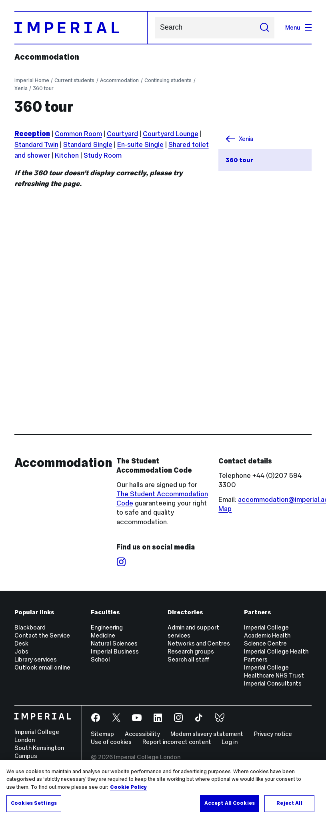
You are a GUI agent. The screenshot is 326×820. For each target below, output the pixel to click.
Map (225, 508)
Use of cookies (111, 742)
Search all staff (188, 659)
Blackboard (30, 627)
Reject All (289, 803)
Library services (35, 659)
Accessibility (142, 734)
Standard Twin (36, 144)
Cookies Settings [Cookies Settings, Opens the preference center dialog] (34, 803)
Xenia (21, 88)
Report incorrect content (176, 742)
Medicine (103, 635)
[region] (163, 790)
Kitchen (67, 155)
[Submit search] (264, 27)
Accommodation (46, 57)
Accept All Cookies (229, 803)
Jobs (21, 651)
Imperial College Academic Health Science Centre (267, 635)
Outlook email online (42, 667)
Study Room (103, 155)
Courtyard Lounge (170, 133)
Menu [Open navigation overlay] (298, 27)
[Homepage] (81, 28)
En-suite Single (140, 144)
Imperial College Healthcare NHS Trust (274, 671)
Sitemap (102, 734)
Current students (74, 80)
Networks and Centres (199, 643)
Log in (230, 742)
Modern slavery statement (206, 734)
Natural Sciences (114, 643)
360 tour (43, 88)
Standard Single (87, 144)
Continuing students (168, 80)
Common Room (78, 133)
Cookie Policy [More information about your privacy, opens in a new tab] (128, 787)
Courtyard (122, 133)
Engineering (107, 627)
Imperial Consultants (273, 683)
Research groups (191, 651)
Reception (32, 133)
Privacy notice (273, 734)
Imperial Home (31, 80)
